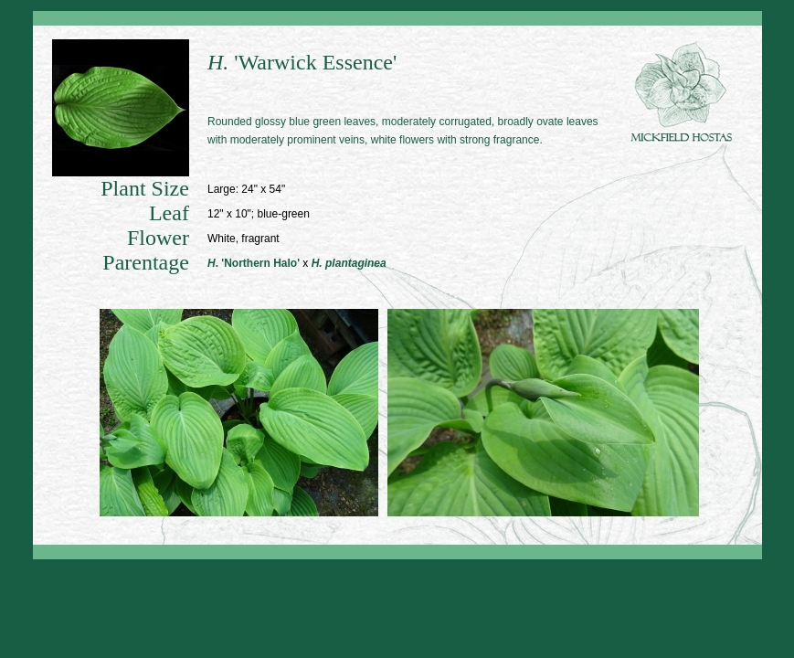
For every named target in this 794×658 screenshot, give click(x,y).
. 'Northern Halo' (253, 263)
